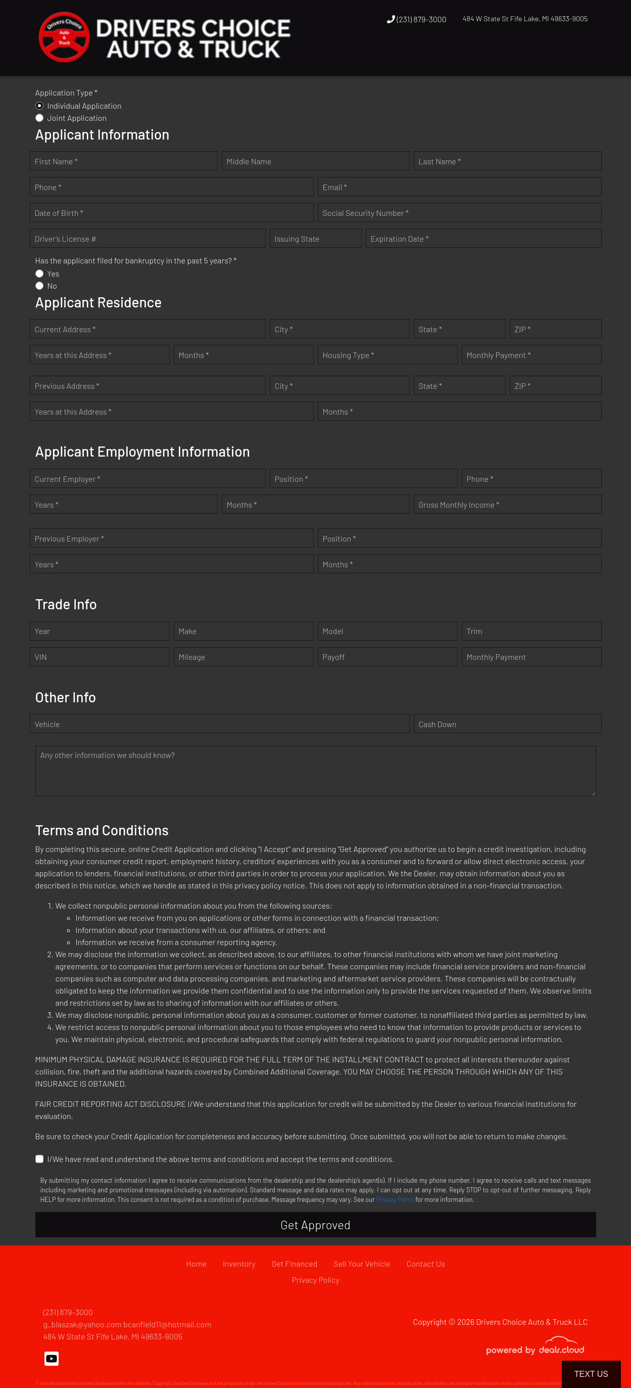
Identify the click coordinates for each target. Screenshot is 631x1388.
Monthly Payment (496, 656)
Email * (335, 187)
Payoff (334, 656)
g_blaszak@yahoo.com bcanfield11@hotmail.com (127, 1324)
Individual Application (84, 105)
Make (188, 631)
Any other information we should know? (107, 754)
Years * (47, 504)
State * (431, 329)
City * (284, 329)
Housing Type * (348, 355)
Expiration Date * (400, 238)
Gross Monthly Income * (459, 504)
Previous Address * (67, 385)
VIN (41, 656)
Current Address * (65, 329)
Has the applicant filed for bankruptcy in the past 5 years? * (136, 260)
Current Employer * (68, 478)
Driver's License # (65, 238)
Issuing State (297, 238)
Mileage (192, 656)
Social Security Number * (366, 212)
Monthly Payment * (499, 355)
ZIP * (523, 329)
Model (333, 631)
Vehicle (47, 724)
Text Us (591, 1374)
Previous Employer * (70, 538)
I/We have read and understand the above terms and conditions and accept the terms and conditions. (221, 1158)
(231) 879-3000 (417, 19)
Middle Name (249, 161)
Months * (194, 355)
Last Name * (440, 161)
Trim (474, 631)
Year (42, 631)
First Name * (56, 161)
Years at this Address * (73, 355)
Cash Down (438, 724)
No (52, 285)
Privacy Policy (395, 1199)
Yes (53, 273)
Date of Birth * (59, 212)
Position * (291, 478)
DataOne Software (190, 1383)
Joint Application (77, 117)
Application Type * (66, 92)
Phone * (48, 187)
